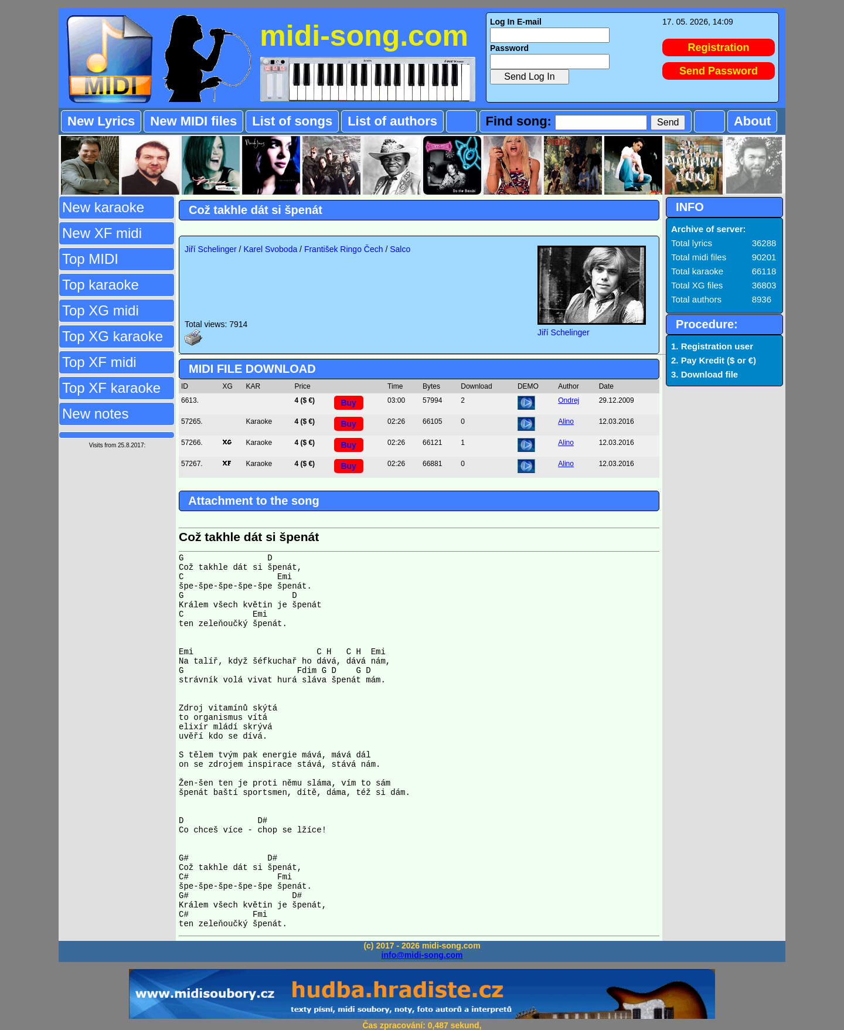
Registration (719, 47)
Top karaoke (100, 285)
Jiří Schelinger (211, 249)
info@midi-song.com (422, 955)
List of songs (292, 121)
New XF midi (102, 233)
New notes (95, 413)
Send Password (718, 71)
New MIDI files (193, 121)
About (752, 121)
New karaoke (103, 207)
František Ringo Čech (343, 249)
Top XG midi (100, 310)
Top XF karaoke (111, 388)
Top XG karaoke (112, 336)
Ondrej (568, 400)
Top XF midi (99, 362)
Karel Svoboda (270, 249)
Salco (400, 249)
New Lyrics (101, 121)
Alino (566, 421)
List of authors (392, 121)
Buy (348, 402)
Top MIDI (90, 259)
